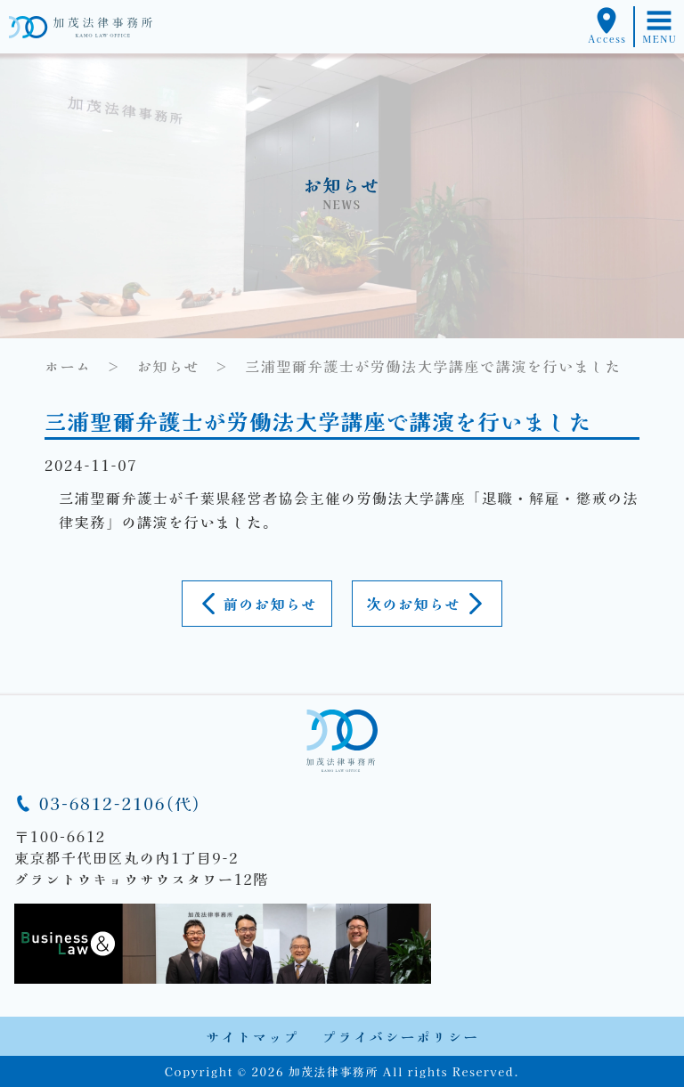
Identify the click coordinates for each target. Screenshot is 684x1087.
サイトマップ (252, 1036)
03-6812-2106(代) (107, 803)
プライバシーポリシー (400, 1036)
